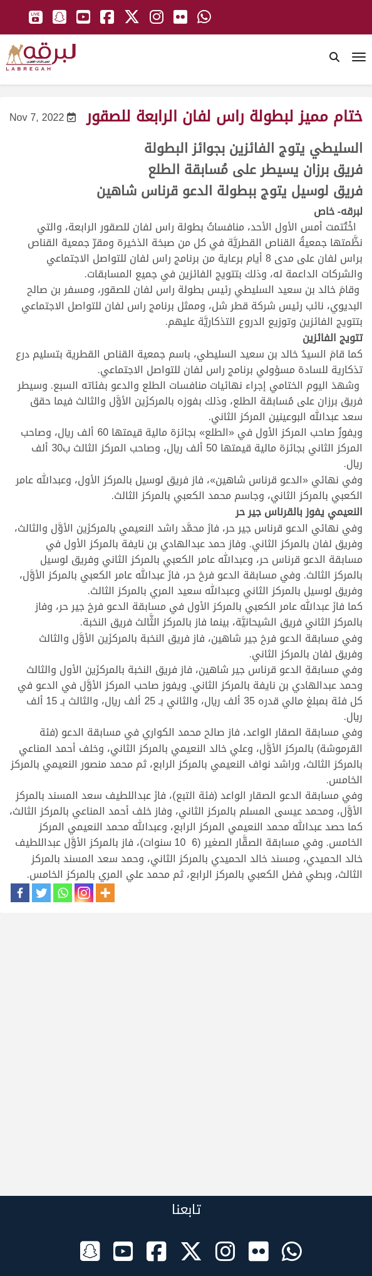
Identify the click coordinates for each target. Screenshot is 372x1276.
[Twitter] (41, 892)
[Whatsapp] (62, 892)
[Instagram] (84, 892)
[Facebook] (20, 892)
